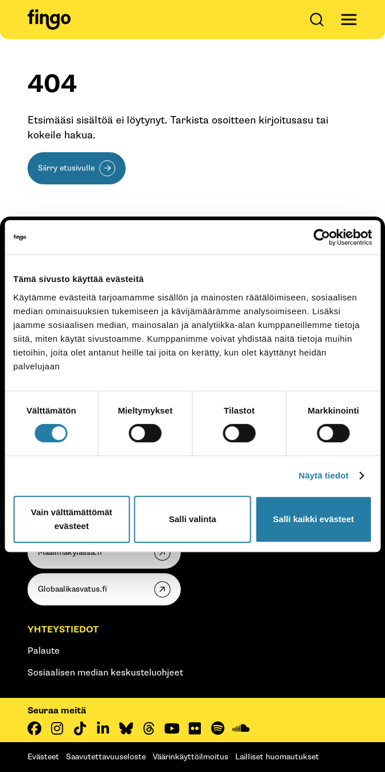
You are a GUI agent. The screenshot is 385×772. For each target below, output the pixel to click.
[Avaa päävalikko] (349, 19)
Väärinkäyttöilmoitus (190, 756)
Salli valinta (192, 519)
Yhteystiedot (63, 630)
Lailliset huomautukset (277, 756)
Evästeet (43, 756)
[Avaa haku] (319, 19)
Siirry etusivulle (66, 168)
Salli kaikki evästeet (313, 519)
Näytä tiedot (324, 475)
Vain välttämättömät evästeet (71, 519)
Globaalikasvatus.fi (72, 589)
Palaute (44, 651)
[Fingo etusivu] (49, 19)
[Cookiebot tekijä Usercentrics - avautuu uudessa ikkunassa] (321, 237)
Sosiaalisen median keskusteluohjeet (105, 673)
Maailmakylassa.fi (70, 552)
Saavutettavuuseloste (106, 756)
